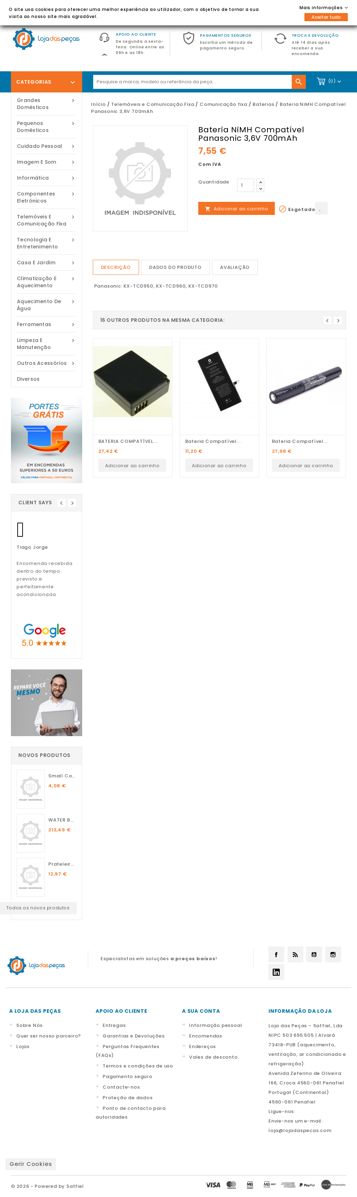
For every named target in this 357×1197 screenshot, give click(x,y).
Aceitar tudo (326, 17)
